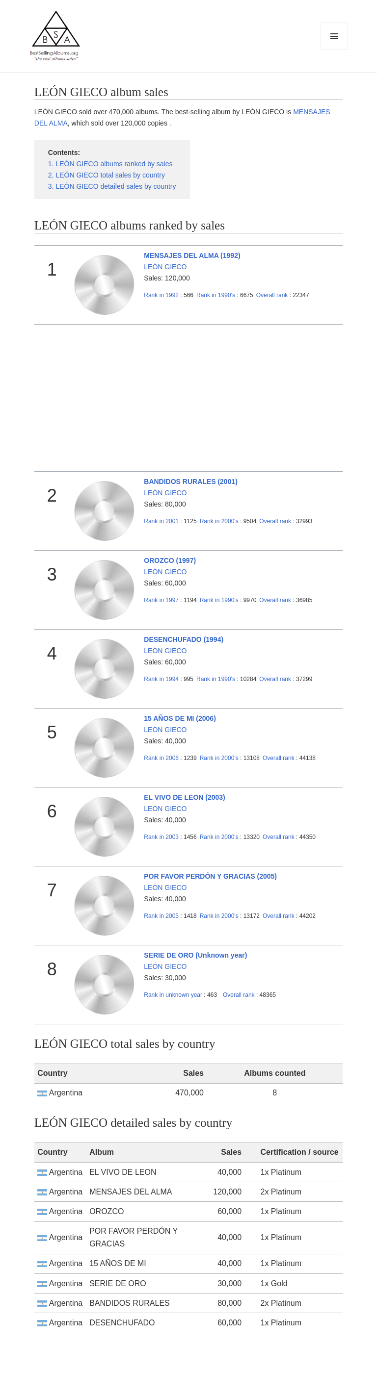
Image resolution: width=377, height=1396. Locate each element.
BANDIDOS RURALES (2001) (191, 481)
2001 (161, 521)
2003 (161, 837)
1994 (161, 679)
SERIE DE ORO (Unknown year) (195, 955)
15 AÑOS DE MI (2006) (180, 718)
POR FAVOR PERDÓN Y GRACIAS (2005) (210, 876)
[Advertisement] (188, 398)
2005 (161, 916)
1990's (216, 295)
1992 (161, 295)
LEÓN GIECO (165, 267)
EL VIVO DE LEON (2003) (184, 797)
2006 (161, 758)
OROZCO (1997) (170, 560)
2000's (220, 521)
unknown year (173, 994)
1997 (161, 600)
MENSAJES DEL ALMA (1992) (192, 255)
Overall (272, 295)
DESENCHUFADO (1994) (183, 639)
